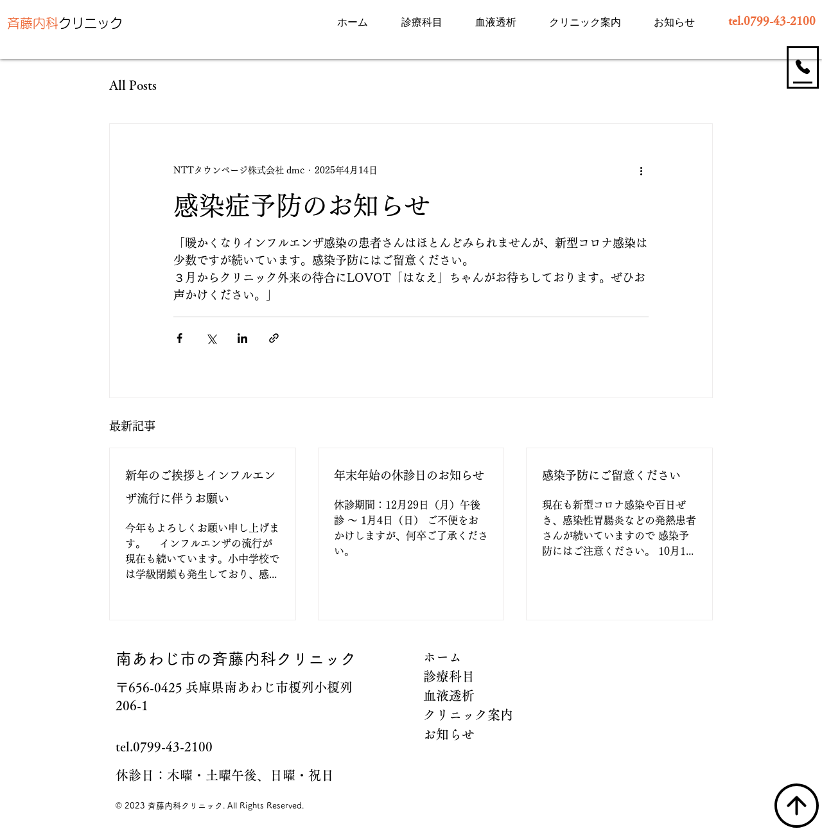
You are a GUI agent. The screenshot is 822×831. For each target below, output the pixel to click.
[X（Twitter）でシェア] (211, 338)
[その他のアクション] (641, 170)
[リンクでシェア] (274, 338)
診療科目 (449, 676)
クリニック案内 (466, 714)
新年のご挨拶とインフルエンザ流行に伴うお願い (200, 486)
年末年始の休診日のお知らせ (409, 475)
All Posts (133, 84)
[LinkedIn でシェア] (242, 338)
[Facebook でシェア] (179, 338)
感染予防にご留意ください (611, 475)
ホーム (442, 657)
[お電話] (802, 66)
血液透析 (449, 695)
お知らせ (449, 734)
